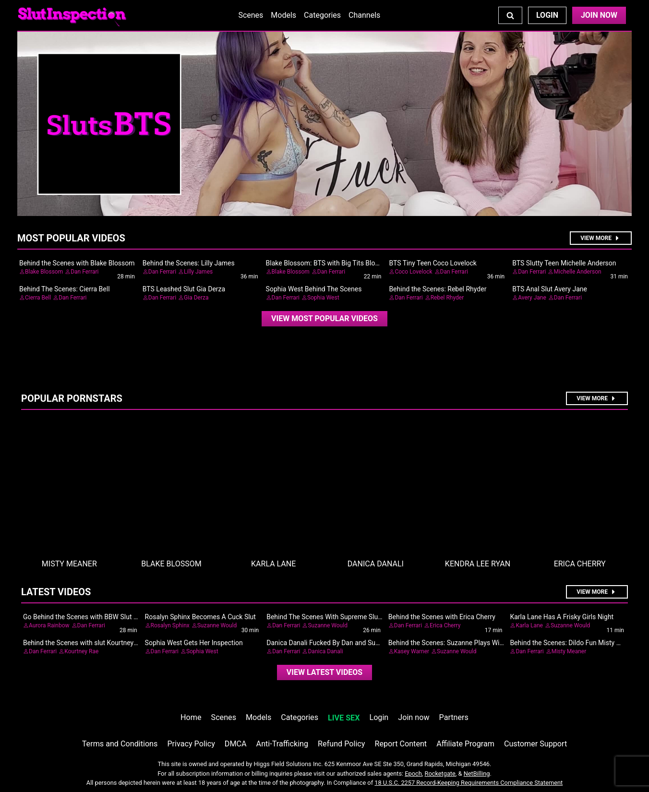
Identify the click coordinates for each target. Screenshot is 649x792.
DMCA (236, 743)
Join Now (599, 15)
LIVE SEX (344, 717)
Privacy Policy (191, 743)
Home (190, 717)
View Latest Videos (324, 672)
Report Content (400, 743)
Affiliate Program (465, 743)
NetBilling (477, 773)
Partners (454, 717)
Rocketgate (440, 773)
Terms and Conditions (120, 743)
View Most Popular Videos (324, 318)
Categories (322, 15)
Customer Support (535, 743)
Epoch (413, 773)
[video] (324, 318)
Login (547, 15)
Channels (364, 15)
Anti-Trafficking (282, 743)
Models (283, 15)
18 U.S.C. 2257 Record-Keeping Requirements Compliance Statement (468, 782)
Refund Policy (341, 743)
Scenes (250, 15)
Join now (413, 717)
